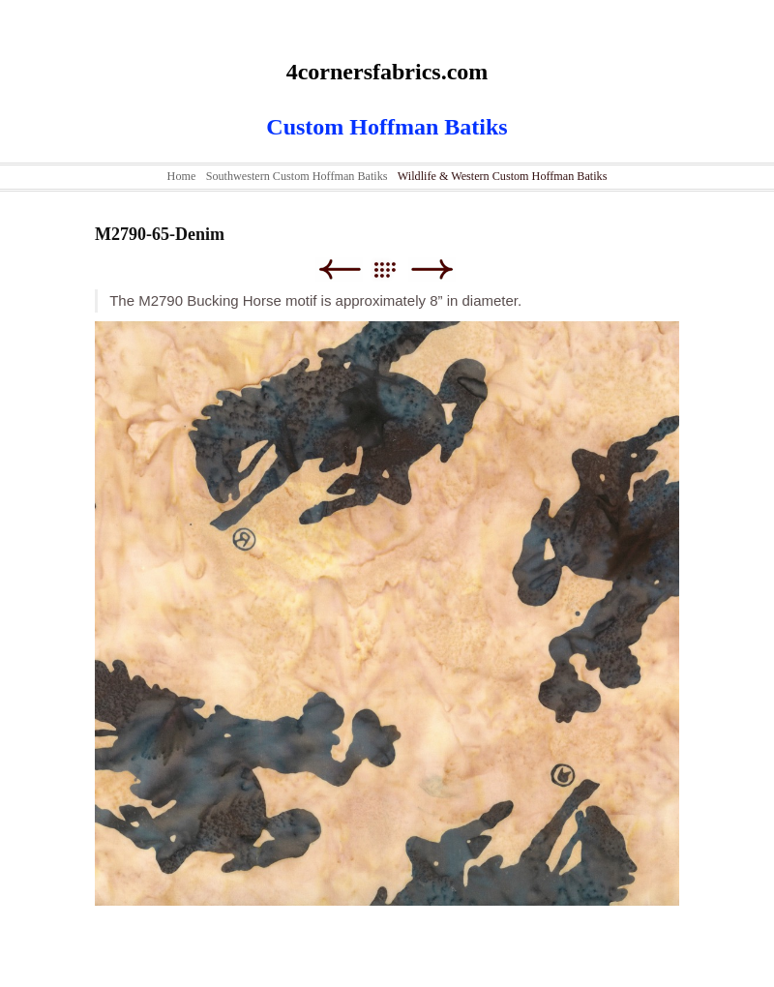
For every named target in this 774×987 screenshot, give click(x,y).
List (394, 269)
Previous (339, 269)
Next (432, 269)
